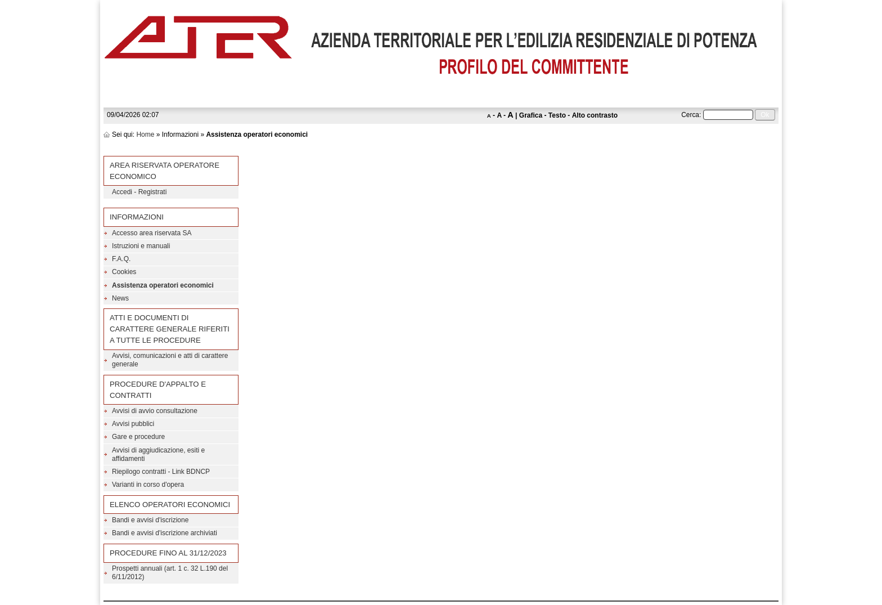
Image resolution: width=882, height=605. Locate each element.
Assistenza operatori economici (163, 285)
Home (145, 134)
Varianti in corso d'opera (148, 485)
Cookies (124, 272)
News (120, 298)
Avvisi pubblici (133, 424)
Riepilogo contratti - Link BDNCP (161, 472)
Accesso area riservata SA (151, 233)
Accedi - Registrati (139, 192)
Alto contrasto (595, 115)
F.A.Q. (121, 259)
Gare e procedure (138, 437)
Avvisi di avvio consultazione (154, 411)
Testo (557, 115)
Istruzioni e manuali (141, 246)
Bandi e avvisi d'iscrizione (150, 520)
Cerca (690, 115)
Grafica (530, 115)
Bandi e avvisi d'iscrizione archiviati (164, 533)
